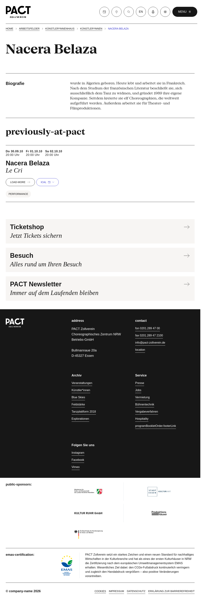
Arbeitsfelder (29, 28)
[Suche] (129, 12)
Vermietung (142, 397)
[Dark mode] (165, 12)
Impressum (116, 591)
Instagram (78, 452)
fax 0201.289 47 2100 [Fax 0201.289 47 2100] (149, 335)
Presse (139, 382)
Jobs (138, 390)
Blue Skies (78, 397)
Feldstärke (78, 404)
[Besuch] (117, 12)
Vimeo (76, 467)
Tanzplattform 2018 (84, 411)
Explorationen (80, 418)
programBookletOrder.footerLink (155, 425)
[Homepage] (18, 12)
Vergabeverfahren (146, 411)
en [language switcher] (141, 11)
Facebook (78, 459)
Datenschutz (136, 591)
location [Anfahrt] (140, 349)
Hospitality (141, 418)
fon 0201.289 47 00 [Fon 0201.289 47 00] (147, 328)
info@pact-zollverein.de (150, 342)
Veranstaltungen (82, 382)
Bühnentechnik (144, 404)
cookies (100, 591)
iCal (47, 182)
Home (9, 28)
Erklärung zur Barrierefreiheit (171, 591)
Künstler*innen (91, 28)
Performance (18, 194)
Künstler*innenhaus (59, 28)
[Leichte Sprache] (153, 12)
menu (185, 12)
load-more (20, 182)
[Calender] (104, 12)
